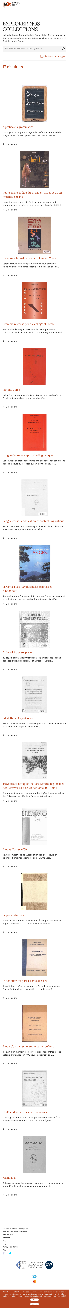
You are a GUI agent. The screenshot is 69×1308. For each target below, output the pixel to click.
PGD (4, 1250)
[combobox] (31, 48)
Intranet (6, 1238)
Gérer (34, 1304)
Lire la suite (11, 144)
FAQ (4, 1244)
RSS (4, 1241)
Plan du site (8, 1234)
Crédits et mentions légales (15, 1228)
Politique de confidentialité (15, 1231)
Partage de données (12, 1247)
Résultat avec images (53, 56)
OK (34, 1300)
